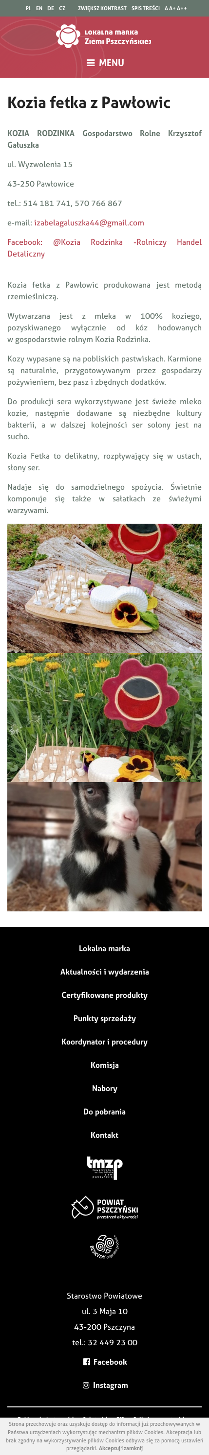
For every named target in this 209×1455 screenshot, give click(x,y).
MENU (104, 62)
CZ (62, 8)
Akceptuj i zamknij (121, 1448)
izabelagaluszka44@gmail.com (89, 222)
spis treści (146, 8)
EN (39, 8)
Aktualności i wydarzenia (104, 971)
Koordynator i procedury (104, 1041)
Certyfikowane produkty (104, 995)
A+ (172, 8)
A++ (182, 8)
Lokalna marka (104, 948)
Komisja (105, 1065)
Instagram (104, 1385)
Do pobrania (104, 1111)
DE (50, 8)
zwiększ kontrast (102, 8)
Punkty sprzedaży (105, 1018)
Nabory (104, 1088)
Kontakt (104, 1135)
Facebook (105, 1361)
